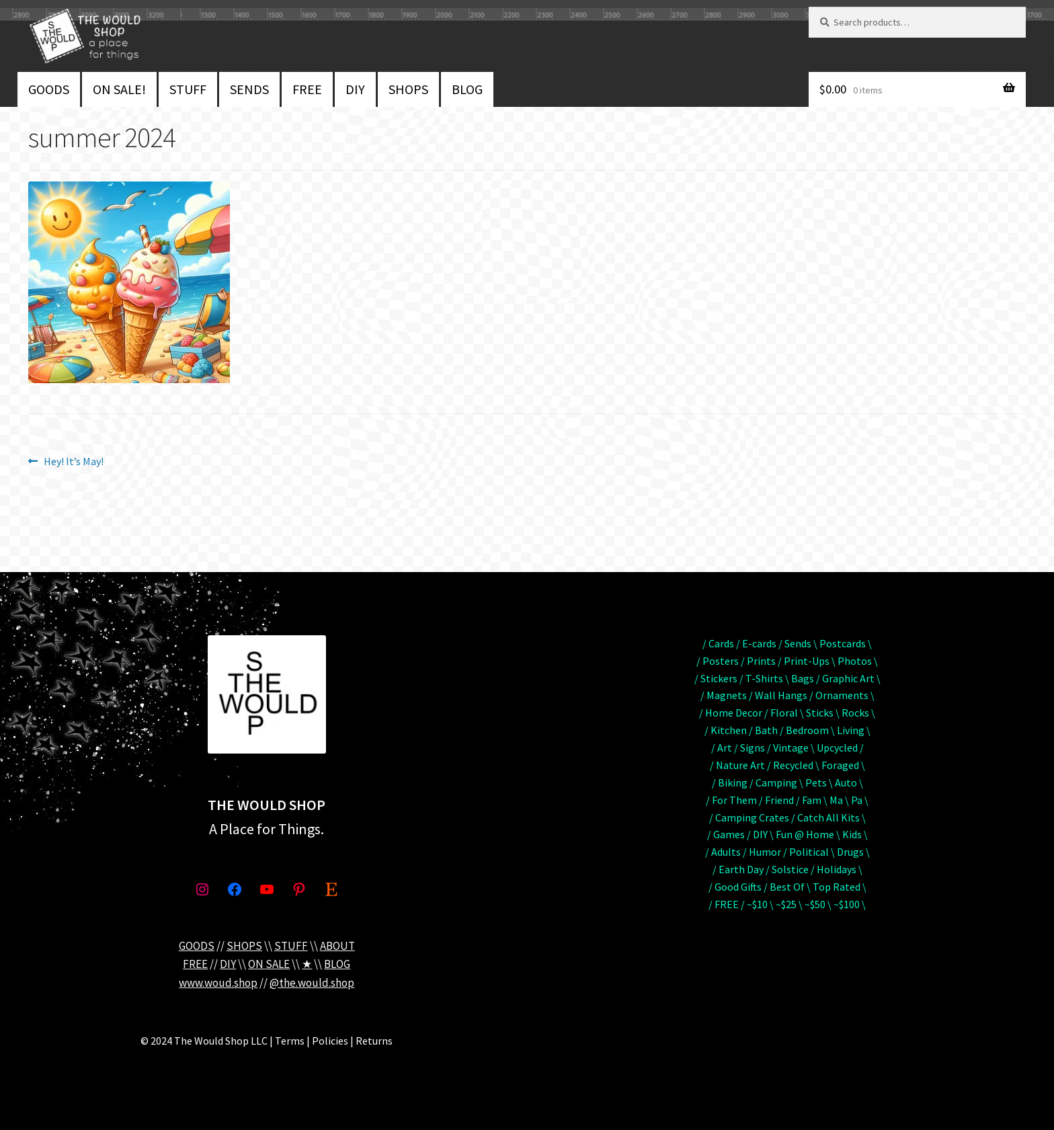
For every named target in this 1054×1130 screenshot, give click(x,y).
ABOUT (337, 945)
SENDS (249, 89)
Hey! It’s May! (73, 462)
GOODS (48, 89)
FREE (307, 89)
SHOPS (408, 89)
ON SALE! (119, 89)
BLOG (467, 89)
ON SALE (269, 964)
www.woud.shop (218, 982)
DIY (355, 89)
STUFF (187, 89)
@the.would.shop (312, 982)
